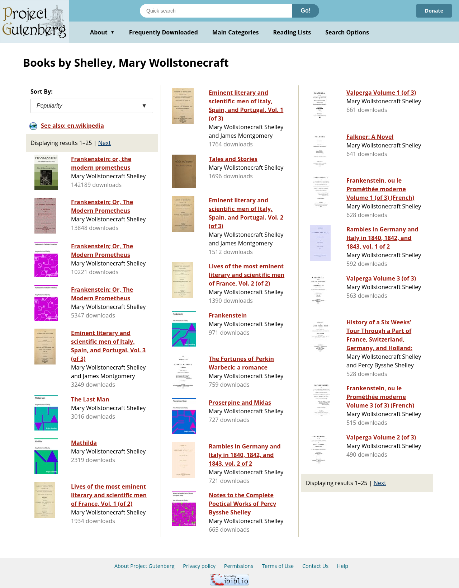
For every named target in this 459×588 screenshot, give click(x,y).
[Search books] (216, 11)
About (102, 32)
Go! (306, 11)
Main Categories (235, 32)
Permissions (239, 566)
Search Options (347, 32)
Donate (434, 10)
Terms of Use (278, 566)
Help (342, 566)
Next (104, 143)
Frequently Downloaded (163, 32)
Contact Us (315, 566)
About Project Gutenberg (144, 566)
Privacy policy (199, 566)
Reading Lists (292, 32)
